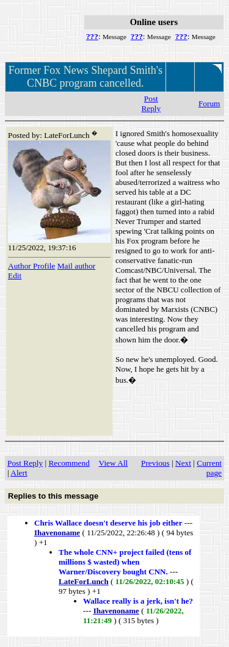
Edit (14, 275)
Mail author (76, 265)
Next (183, 463)
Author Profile (31, 265)
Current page (209, 467)
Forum (209, 103)
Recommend (68, 463)
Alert (18, 472)
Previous (155, 463)
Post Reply (151, 103)
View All (113, 463)
